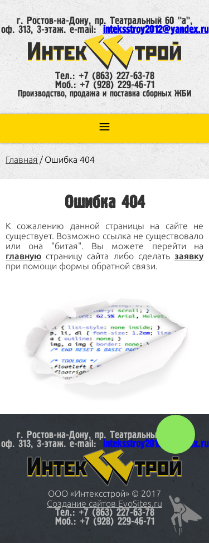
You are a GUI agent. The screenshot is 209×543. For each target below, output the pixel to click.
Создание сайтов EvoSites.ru (104, 503)
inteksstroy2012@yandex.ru (155, 30)
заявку (188, 256)
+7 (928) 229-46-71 (117, 85)
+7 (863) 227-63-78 (116, 76)
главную (23, 256)
